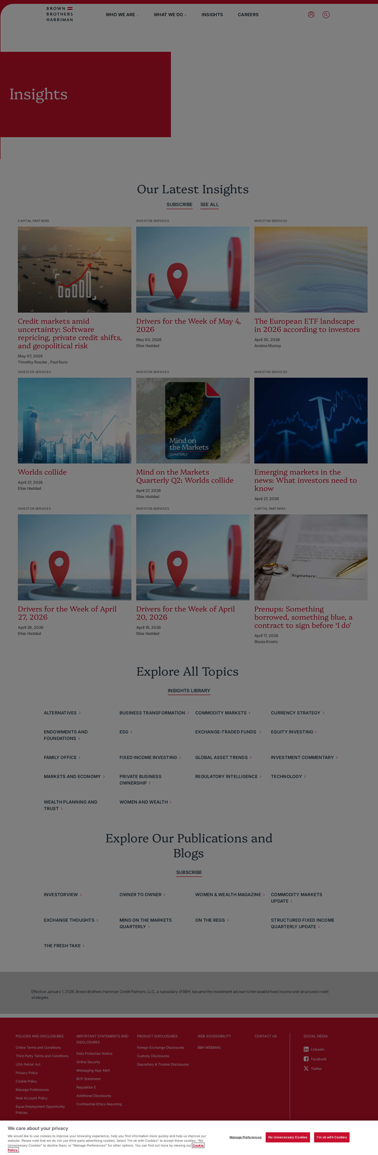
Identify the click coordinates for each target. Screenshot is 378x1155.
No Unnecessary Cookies (287, 1137)
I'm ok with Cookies (332, 1137)
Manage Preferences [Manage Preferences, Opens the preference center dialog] (246, 1137)
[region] (189, 1138)
